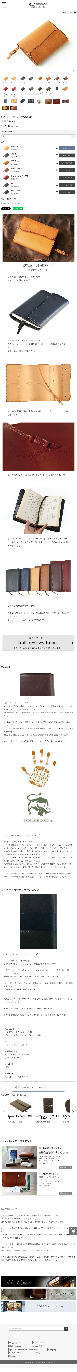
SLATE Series (69, 13)
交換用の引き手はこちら (33, 1088)
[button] (4, 1112)
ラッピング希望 (8, 132)
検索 (66, 1329)
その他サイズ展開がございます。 (22, 606)
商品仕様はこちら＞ (9, 199)
